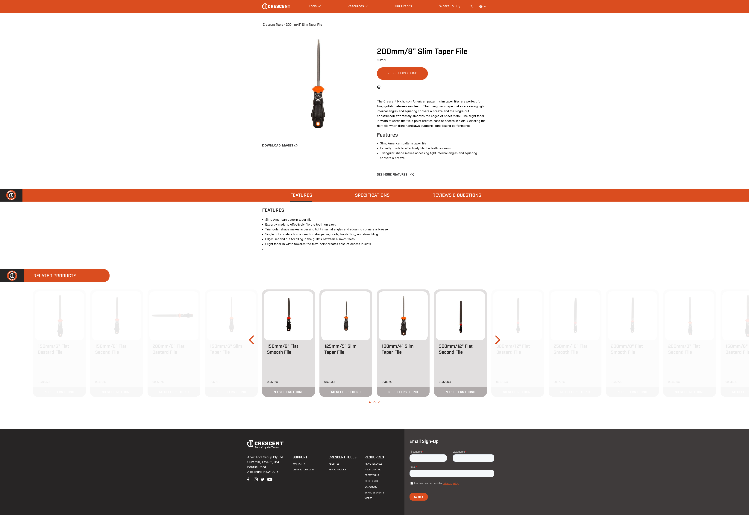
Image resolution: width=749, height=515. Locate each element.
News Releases (373, 464)
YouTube (268, 479)
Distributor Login (303, 470)
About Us (334, 464)
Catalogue (371, 487)
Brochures (371, 481)
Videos (368, 498)
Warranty (299, 464)
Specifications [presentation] (372, 195)
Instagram (255, 479)
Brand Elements (374, 493)
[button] (402, 73)
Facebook (248, 479)
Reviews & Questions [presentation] (456, 195)
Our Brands (403, 6)
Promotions (372, 475)
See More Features (392, 174)
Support (300, 457)
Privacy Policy (337, 470)
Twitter (262, 479)
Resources (374, 457)
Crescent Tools (273, 24)
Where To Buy (449, 6)
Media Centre (372, 470)
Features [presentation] (301, 195)
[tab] (301, 195)
